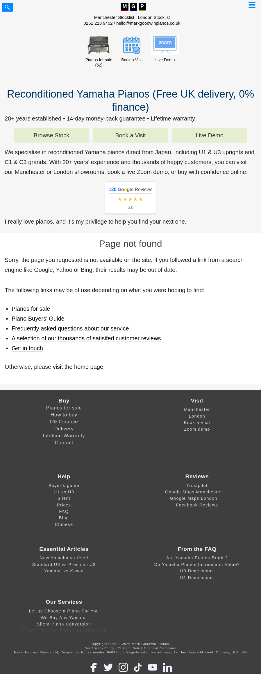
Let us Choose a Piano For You (64, 611)
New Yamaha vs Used (64, 558)
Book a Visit (130, 135)
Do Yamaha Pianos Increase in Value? (197, 564)
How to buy (64, 415)
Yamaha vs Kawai (64, 571)
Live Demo (210, 135)
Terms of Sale (129, 648)
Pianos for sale (31, 308)
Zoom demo (197, 429)
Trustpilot (197, 485)
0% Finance (64, 422)
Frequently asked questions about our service (70, 328)
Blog (64, 517)
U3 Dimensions (197, 571)
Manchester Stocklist (114, 17)
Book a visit (197, 422)
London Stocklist (154, 17)
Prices (64, 505)
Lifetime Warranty (64, 435)
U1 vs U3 (64, 492)
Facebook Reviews (197, 505)
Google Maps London (193, 498)
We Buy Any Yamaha (64, 617)
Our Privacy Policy (99, 648)
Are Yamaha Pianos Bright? (197, 558)
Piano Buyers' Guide (38, 318)
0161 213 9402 (98, 23)
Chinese (64, 524)
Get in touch (27, 348)
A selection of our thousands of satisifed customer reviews (86, 338)
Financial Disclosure (160, 648)
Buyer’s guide (64, 485)
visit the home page (78, 367)
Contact (64, 442)
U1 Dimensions (197, 577)
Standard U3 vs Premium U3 (64, 564)
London (197, 416)
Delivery (64, 429)
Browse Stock (51, 135)
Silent (64, 498)
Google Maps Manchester (193, 492)
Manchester (197, 409)
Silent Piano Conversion (64, 624)
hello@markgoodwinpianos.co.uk (148, 23)
